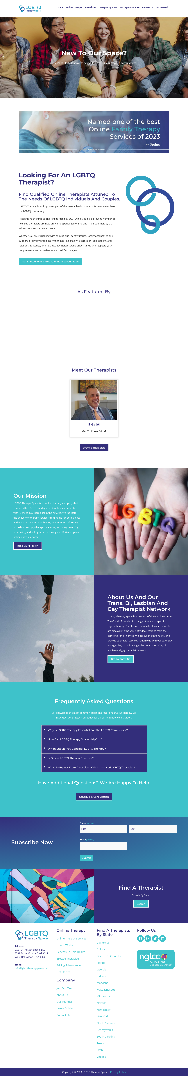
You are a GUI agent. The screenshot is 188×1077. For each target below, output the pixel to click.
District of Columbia (109, 957)
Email (87, 840)
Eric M (94, 424)
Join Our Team (65, 989)
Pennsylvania (105, 1031)
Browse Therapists (68, 959)
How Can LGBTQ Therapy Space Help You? (75, 739)
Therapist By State (107, 7)
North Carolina (106, 1024)
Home (60, 7)
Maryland (102, 984)
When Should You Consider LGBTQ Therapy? (77, 749)
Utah (100, 1051)
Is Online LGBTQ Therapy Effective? (71, 758)
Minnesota (103, 997)
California (103, 944)
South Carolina (106, 1037)
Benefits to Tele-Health (70, 953)
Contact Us (147, 7)
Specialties (90, 7)
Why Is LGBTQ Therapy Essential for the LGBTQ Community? (88, 730)
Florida (101, 964)
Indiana (101, 977)
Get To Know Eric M (94, 431)
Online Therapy (74, 7)
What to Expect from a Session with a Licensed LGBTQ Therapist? (91, 767)
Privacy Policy (118, 1073)
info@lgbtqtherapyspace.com (31, 969)
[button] (3, 57)
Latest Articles (65, 1009)
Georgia (102, 970)
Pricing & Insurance (129, 7)
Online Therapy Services (71, 939)
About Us (62, 996)
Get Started (162, 7)
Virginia (101, 1058)
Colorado (102, 950)
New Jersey (103, 1011)
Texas (100, 1044)
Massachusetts (106, 990)
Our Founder (64, 1003)
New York (103, 1017)
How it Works (64, 946)
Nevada (101, 1004)
